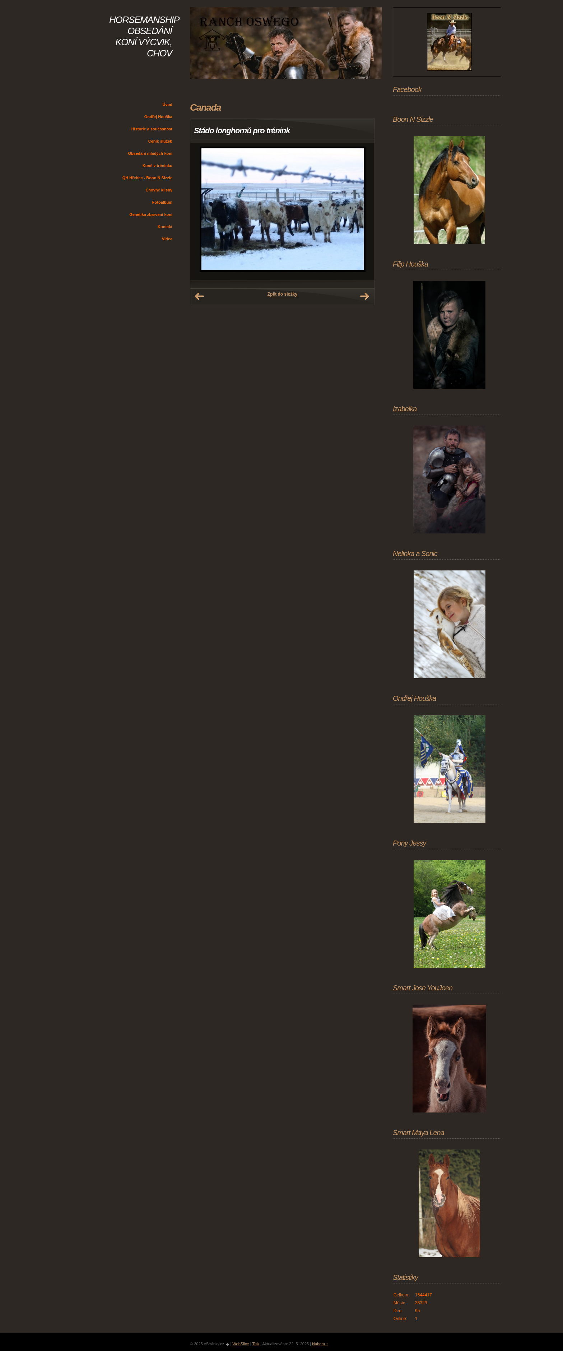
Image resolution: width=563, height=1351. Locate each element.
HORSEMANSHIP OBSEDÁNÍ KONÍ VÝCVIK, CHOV (144, 36)
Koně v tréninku (157, 165)
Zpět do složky (282, 294)
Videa (167, 239)
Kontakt (165, 227)
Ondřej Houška (158, 117)
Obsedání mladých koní (150, 153)
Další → (364, 296)
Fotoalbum (162, 202)
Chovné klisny (158, 190)
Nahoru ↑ (320, 1344)
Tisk (255, 1344)
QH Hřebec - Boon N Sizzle (147, 178)
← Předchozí (199, 296)
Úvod (168, 104)
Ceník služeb (160, 141)
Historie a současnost (151, 129)
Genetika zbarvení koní (150, 214)
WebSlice (240, 1344)
